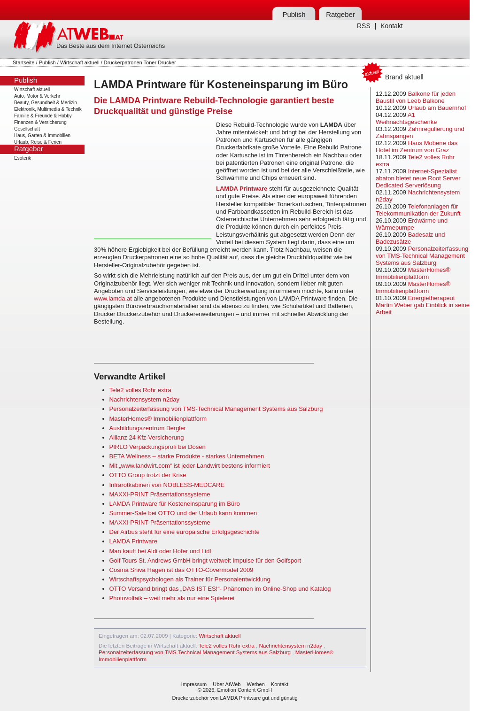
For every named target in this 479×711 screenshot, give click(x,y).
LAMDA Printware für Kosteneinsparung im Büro (174, 503)
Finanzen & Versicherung (40, 122)
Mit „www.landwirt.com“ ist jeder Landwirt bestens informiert (189, 465)
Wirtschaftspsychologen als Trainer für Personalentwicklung (189, 579)
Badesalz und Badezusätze (410, 238)
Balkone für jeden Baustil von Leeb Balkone (416, 97)
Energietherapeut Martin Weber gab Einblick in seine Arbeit (423, 305)
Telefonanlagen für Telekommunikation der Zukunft (418, 210)
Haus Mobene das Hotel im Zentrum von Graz (416, 146)
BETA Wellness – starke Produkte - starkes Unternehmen (186, 456)
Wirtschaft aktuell (80, 62)
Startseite (23, 62)
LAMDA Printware (241, 188)
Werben (255, 684)
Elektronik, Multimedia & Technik (48, 109)
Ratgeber (340, 14)
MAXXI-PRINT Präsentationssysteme (159, 494)
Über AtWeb (226, 684)
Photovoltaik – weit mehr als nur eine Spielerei (172, 598)
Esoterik (22, 158)
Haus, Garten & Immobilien (42, 135)
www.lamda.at (113, 298)
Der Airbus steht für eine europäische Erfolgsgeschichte (184, 531)
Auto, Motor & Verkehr (37, 96)
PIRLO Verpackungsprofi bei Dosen (157, 446)
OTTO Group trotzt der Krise (147, 475)
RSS (364, 26)
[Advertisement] (152, 180)
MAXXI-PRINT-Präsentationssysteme (159, 522)
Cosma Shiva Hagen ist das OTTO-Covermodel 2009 (181, 569)
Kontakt (391, 26)
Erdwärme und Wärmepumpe (412, 224)
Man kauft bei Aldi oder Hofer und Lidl (160, 551)
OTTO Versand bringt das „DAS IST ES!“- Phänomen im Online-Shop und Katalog (220, 588)
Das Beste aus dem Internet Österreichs (110, 45)
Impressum (194, 684)
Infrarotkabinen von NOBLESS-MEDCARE (167, 484)
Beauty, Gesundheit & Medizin (45, 102)
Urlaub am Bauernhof (437, 107)
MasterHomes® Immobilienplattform (158, 418)
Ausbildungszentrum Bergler (147, 428)
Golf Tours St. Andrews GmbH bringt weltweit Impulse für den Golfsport (205, 560)
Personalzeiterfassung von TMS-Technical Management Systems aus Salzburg (216, 408)
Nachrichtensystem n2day (144, 399)
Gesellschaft (27, 128)
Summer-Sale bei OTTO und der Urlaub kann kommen (183, 513)
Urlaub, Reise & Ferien (38, 142)
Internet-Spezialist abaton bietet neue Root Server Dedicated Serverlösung (418, 178)
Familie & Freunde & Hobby (43, 115)
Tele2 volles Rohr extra (140, 390)
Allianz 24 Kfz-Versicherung (146, 437)
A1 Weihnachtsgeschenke (406, 118)
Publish (293, 14)
